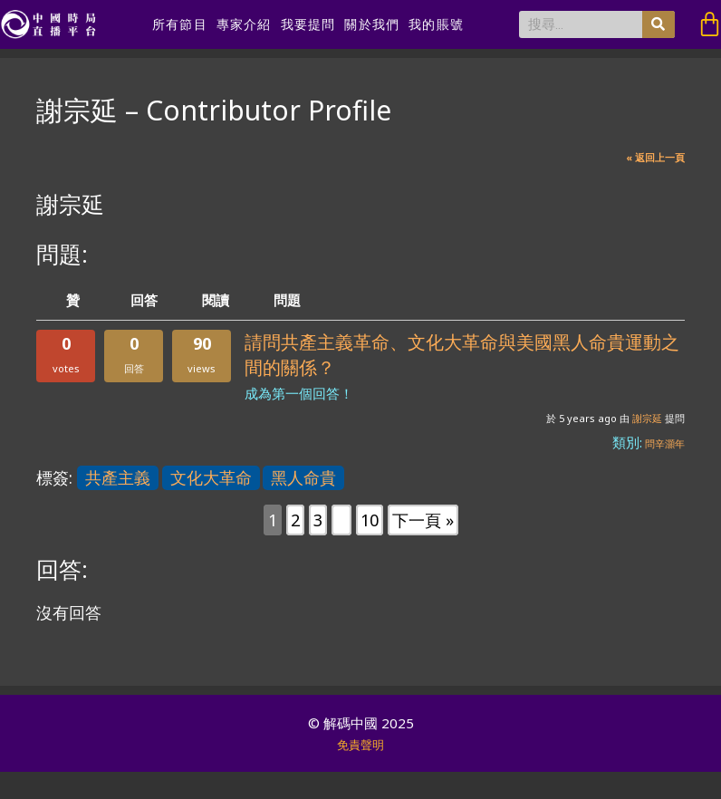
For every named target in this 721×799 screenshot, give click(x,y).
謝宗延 (647, 418)
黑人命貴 (303, 477)
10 (369, 520)
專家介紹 (244, 24)
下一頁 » (423, 520)
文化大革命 (211, 477)
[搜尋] (658, 24)
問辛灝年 (665, 443)
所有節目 (179, 24)
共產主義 (117, 477)
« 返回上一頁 (655, 157)
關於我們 (371, 24)
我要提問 (308, 24)
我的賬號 (436, 24)
